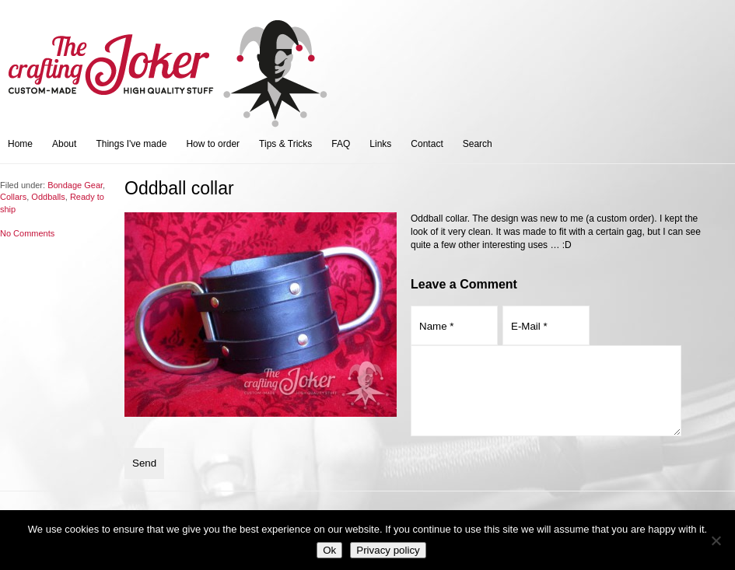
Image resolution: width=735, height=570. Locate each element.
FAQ (340, 143)
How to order (213, 143)
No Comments (27, 233)
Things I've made (131, 143)
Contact (427, 143)
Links (380, 143)
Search (477, 143)
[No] (715, 540)
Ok (329, 550)
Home (20, 143)
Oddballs (48, 196)
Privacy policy (387, 550)
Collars (13, 196)
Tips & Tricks (285, 143)
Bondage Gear (75, 185)
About (64, 143)
